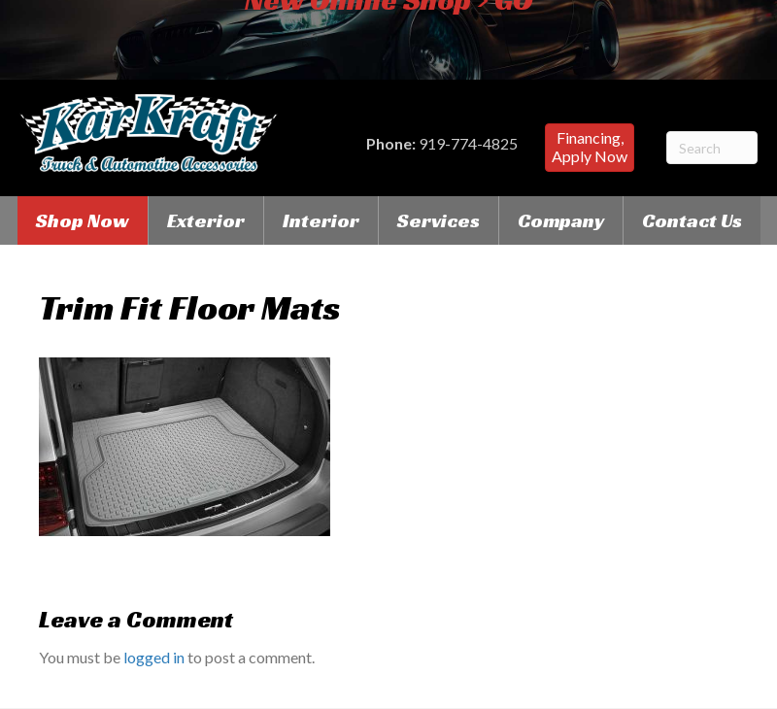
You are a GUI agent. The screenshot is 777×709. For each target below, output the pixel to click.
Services (438, 220)
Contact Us (692, 220)
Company (561, 220)
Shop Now (82, 220)
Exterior (206, 220)
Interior (321, 220)
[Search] (712, 147)
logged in (154, 657)
